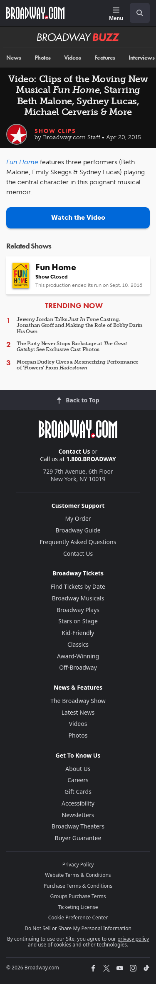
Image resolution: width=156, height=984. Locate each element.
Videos (72, 57)
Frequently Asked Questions (78, 542)
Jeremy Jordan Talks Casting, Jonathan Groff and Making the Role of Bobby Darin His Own (79, 325)
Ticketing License (78, 907)
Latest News (78, 712)
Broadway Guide (77, 530)
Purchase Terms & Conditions (78, 885)
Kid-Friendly (78, 633)
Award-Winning (78, 656)
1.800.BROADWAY (91, 459)
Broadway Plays (78, 610)
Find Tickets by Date (78, 586)
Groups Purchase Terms (78, 896)
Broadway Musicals (78, 598)
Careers (77, 780)
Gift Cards (78, 792)
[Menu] (116, 14)
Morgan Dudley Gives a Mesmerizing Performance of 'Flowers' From (78, 365)
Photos (43, 57)
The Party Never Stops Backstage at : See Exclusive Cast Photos (72, 346)
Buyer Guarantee (78, 838)
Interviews (141, 57)
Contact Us (74, 451)
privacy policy (133, 938)
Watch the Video (78, 217)
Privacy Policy (78, 864)
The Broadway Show (78, 701)
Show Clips (55, 131)
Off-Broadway (78, 667)
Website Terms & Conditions (78, 875)
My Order (78, 518)
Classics (78, 644)
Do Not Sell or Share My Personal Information (78, 928)
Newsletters (78, 815)
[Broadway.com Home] (35, 13)
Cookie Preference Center (78, 917)
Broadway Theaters (78, 826)
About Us (77, 769)
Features (104, 57)
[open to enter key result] (140, 13)
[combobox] (136, 13)
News (13, 57)
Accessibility (78, 803)
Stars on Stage (78, 621)
